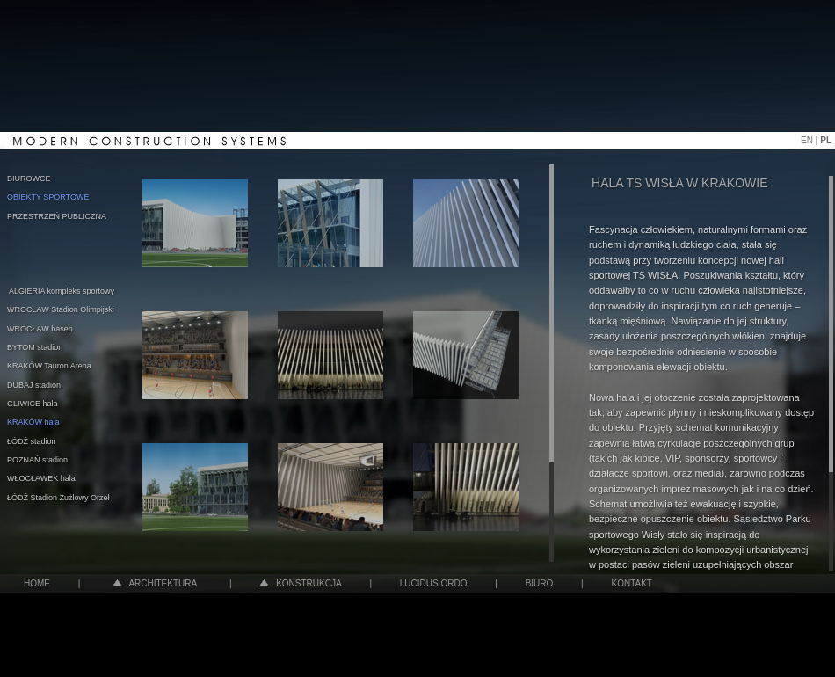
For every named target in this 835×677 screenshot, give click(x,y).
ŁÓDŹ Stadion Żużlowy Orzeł (58, 497)
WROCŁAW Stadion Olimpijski (60, 309)
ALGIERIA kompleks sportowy (61, 291)
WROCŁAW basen (40, 328)
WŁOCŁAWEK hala (41, 478)
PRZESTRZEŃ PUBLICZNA (56, 216)
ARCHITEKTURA (155, 583)
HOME (37, 583)
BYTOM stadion (34, 347)
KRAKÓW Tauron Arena (49, 365)
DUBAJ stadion (34, 385)
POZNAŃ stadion (37, 459)
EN (808, 140)
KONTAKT (631, 583)
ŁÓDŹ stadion (31, 441)
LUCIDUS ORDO (434, 583)
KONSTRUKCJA (300, 583)
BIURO (540, 583)
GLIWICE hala (32, 403)
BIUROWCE (29, 178)
